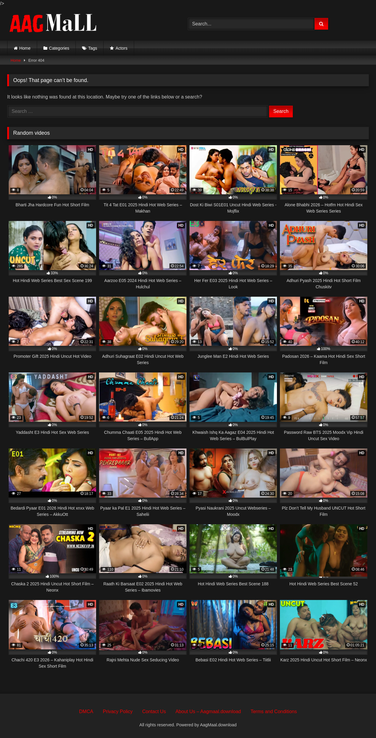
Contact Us (154, 711)
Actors (122, 48)
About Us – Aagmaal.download (208, 711)
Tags (92, 48)
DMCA (86, 711)
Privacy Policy (118, 711)
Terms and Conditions (274, 711)
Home (25, 48)
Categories (59, 48)
